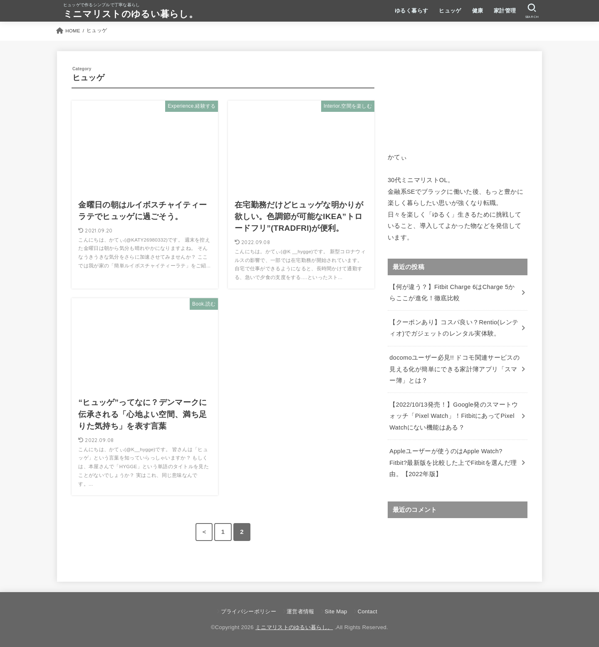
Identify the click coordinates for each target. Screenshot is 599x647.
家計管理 (505, 10)
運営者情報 (300, 611)
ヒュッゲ (450, 10)
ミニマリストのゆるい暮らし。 (130, 14)
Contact (367, 611)
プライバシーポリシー (248, 611)
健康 (477, 10)
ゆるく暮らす (411, 10)
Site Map (336, 611)
